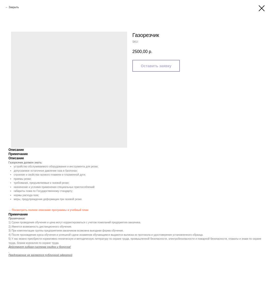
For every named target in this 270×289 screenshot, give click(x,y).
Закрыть (14, 7)
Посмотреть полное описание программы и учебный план (50, 210)
